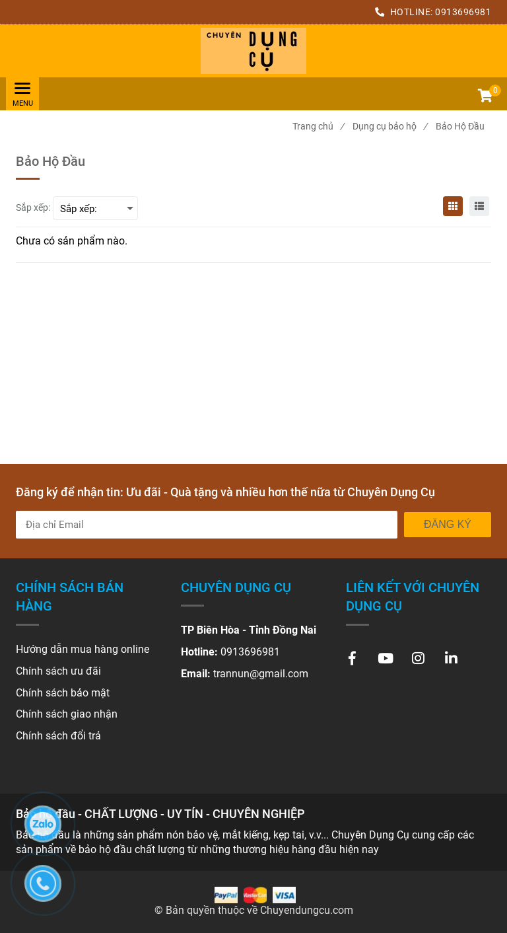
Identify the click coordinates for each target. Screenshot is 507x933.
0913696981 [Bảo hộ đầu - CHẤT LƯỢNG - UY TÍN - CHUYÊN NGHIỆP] (463, 12)
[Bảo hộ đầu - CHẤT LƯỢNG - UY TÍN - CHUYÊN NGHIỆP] (253, 51)
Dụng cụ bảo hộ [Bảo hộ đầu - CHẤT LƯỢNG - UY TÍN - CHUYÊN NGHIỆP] (390, 126)
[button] (484, 97)
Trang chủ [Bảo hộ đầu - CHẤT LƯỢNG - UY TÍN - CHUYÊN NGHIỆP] (318, 126)
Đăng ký (447, 524)
